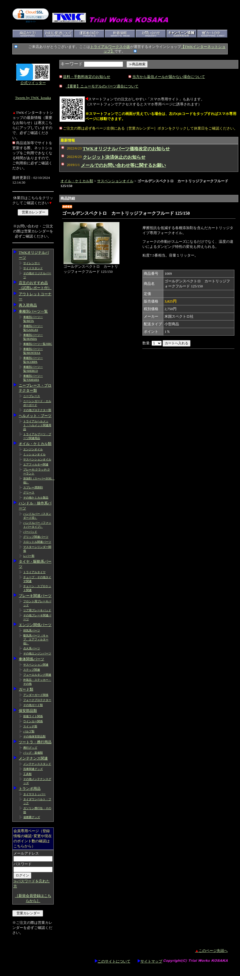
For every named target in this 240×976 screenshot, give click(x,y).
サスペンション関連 (35, 664)
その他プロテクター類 (37, 410)
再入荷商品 (28, 305)
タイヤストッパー (34, 794)
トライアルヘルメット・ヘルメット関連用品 (37, 425)
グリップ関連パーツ (35, 536)
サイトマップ (150, 961)
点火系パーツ (31, 648)
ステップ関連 (31, 669)
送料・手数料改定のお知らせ (86, 77)
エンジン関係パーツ (35, 625)
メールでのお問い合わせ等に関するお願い (123, 165)
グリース (28, 492)
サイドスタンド (33, 268)
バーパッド (30, 531)
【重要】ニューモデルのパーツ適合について (102, 86)
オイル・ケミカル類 (35, 444)
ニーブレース (31, 396)
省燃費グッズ (31, 817)
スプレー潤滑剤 (33, 487)
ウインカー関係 (33, 721)
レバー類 (28, 555)
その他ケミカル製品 (35, 497)
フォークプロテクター (37, 700)
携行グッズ (30, 747)
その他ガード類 (33, 705)
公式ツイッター (33, 83)
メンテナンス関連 (33, 758)
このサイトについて (112, 961)
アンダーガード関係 (35, 694)
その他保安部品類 (34, 736)
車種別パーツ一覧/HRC (37, 343)
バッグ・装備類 (33, 752)
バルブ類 (28, 731)
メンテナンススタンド (37, 763)
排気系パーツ (31, 630)
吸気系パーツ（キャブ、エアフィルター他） (35, 639)
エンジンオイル (33, 449)
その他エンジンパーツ (37, 653)
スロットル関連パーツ (37, 541)
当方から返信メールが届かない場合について (168, 77)
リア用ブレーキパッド (37, 610)
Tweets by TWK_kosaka (33, 98)
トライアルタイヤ (34, 572)
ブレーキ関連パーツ (35, 596)
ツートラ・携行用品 (35, 742)
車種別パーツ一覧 (33, 311)
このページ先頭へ (211, 951)
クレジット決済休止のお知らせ (114, 157)
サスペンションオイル (37, 459)
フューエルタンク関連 (37, 674)
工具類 (27, 774)
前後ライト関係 (33, 716)
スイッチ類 (30, 726)
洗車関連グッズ (33, 768)
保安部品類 (28, 711)
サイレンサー (31, 263)
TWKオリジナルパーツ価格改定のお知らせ (126, 148)
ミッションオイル (34, 454)
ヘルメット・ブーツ (35, 416)
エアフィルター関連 (35, 464)
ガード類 (26, 689)
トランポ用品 (30, 788)
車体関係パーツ (31, 659)
